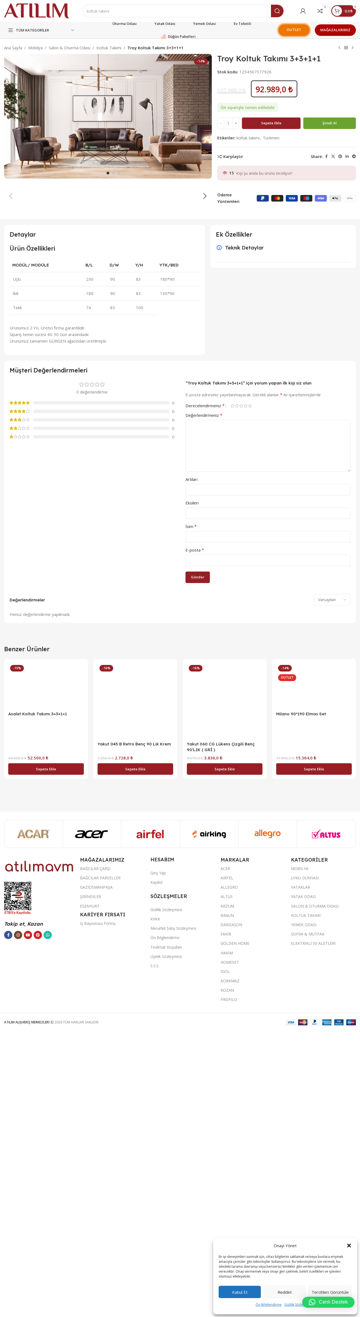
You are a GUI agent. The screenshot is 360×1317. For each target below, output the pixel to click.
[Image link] (39, 1152)
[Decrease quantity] (220, 123)
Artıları (191, 765)
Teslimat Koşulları (166, 1233)
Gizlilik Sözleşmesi (298, 1304)
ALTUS (227, 1182)
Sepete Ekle (271, 122)
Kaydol (156, 1168)
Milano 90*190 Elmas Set (301, 1000)
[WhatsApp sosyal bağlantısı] (48, 1221)
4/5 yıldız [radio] (245, 692)
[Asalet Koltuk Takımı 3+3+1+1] (46, 972)
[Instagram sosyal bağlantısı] (18, 1221)
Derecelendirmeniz (205, 692)
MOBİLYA (299, 1154)
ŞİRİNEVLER (90, 1182)
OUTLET (294, 29)
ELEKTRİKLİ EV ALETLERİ (313, 1229)
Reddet (285, 1292)
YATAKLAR (300, 1173)
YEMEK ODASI (303, 1210)
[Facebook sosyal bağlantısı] (326, 156)
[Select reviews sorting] (332, 886)
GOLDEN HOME (235, 1229)
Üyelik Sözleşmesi (166, 1242)
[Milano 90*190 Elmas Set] (314, 972)
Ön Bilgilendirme (269, 1304)
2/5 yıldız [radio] (237, 692)
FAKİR (226, 1220)
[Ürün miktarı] (228, 123)
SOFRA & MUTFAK (307, 1220)
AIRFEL (227, 1164)
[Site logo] (36, 10)
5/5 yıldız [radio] (250, 692)
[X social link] (333, 156)
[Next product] (352, 48)
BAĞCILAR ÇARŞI (95, 1154)
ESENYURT (89, 1192)
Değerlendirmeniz (203, 701)
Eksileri (192, 789)
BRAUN (227, 1201)
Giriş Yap (158, 1159)
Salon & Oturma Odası (69, 47)
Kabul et (240, 1292)
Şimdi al (329, 122)
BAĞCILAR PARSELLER (100, 1164)
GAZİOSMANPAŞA (96, 1173)
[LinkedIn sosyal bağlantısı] (347, 156)
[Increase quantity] (235, 123)
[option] (108, 459)
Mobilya (35, 47)
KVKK (155, 1205)
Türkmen (271, 137)
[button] (349, 1245)
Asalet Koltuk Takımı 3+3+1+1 (37, 1000)
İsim (191, 813)
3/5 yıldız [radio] (241, 692)
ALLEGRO (229, 1173)
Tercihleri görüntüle (330, 1292)
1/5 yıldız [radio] (232, 692)
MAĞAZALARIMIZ (335, 29)
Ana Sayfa (13, 47)
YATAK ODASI (303, 1182)
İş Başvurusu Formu (98, 1209)
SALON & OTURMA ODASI (315, 1192)
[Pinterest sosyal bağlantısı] (340, 156)
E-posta (194, 836)
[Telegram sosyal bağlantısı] (354, 156)
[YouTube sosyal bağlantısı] (28, 1221)
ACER (225, 1154)
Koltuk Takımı (108, 47)
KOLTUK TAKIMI (306, 1201)
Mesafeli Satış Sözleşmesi (173, 1214)
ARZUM (227, 1192)
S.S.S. (154, 1252)
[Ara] (183, 11)
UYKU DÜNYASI (305, 1164)
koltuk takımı (247, 137)
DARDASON (231, 1210)
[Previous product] (339, 48)
